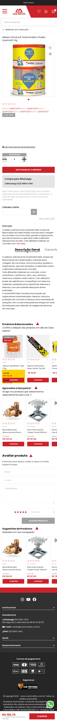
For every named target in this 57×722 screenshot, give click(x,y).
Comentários (28, 494)
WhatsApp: (19, 183)
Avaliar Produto (38, 521)
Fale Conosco (28, 3)
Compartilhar (50, 54)
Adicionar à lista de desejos (50, 48)
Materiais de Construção (17, 29)
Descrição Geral (27, 249)
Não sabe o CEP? (47, 218)
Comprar (13, 380)
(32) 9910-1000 (21, 619)
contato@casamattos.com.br (25, 627)
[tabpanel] (28, 70)
